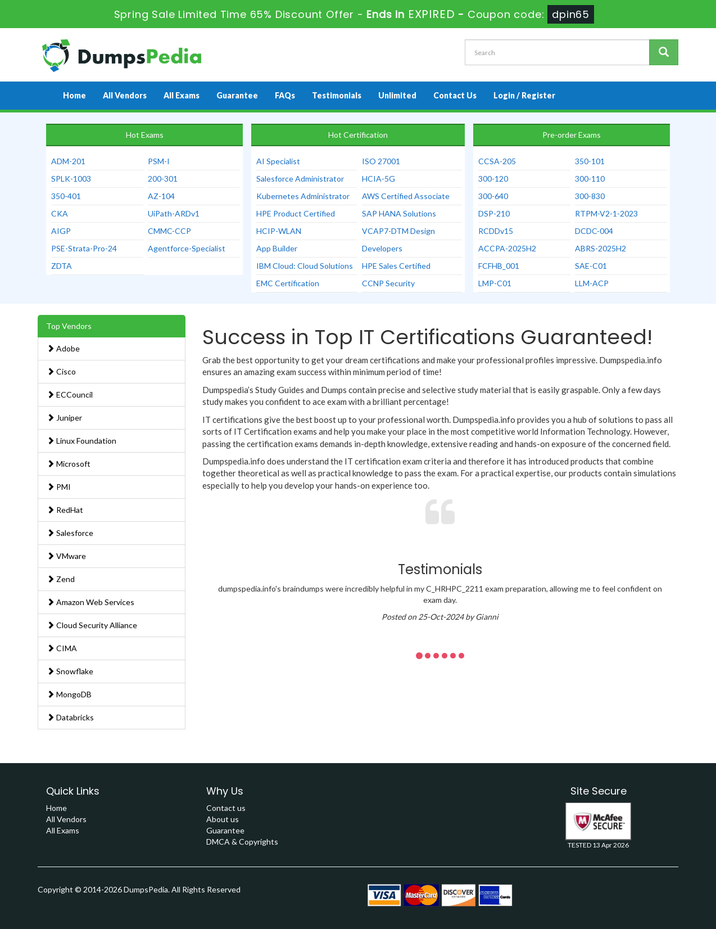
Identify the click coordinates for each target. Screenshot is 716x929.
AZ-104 (161, 196)
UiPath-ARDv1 (174, 213)
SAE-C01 (591, 265)
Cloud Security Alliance (92, 625)
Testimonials (336, 95)
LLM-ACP (592, 283)
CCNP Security (388, 283)
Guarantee (237, 95)
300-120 (493, 178)
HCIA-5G (378, 178)
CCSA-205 (497, 161)
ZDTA (61, 265)
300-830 (590, 196)
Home (74, 95)
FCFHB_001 (498, 265)
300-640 (493, 196)
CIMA (62, 648)
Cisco (61, 371)
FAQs (285, 95)
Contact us (226, 808)
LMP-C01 (494, 283)
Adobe (63, 348)
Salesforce (70, 533)
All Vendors (125, 95)
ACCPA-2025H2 (507, 248)
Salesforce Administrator (300, 178)
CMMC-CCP (169, 231)
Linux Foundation (81, 440)
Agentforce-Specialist (186, 248)
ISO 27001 (381, 161)
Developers (382, 248)
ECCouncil (70, 394)
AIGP (61, 231)
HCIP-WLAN (278, 231)
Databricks (70, 717)
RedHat (65, 510)
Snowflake (70, 671)
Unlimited (397, 95)
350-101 (590, 161)
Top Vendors (69, 326)
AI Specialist (278, 161)
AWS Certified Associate (406, 196)
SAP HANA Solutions (399, 213)
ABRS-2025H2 (600, 248)
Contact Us (455, 95)
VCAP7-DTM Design (398, 231)
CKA (59, 213)
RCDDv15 (495, 231)
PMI (59, 486)
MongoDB (69, 694)
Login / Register (524, 95)
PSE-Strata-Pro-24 (84, 248)
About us (222, 819)
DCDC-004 (594, 231)
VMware (66, 556)
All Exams (182, 95)
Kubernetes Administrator (303, 196)
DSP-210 (494, 213)
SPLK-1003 (71, 178)
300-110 (590, 178)
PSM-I (159, 161)
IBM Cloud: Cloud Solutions (304, 265)
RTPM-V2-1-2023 (606, 213)
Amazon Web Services (90, 602)
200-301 (163, 178)
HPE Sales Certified (396, 265)
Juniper (64, 417)
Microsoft (68, 463)
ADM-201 (68, 161)
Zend (61, 579)
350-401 (66, 196)
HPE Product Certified (295, 213)
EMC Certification (287, 283)
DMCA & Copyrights (242, 841)
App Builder (276, 248)
